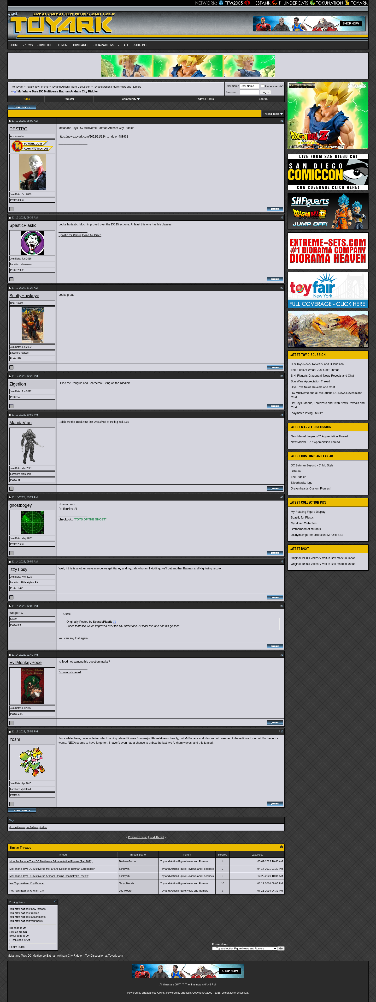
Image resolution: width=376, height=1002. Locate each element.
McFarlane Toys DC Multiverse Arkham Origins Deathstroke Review (48, 876)
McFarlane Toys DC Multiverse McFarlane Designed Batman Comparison (52, 868)
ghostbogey (20, 505)
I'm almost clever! (70, 672)
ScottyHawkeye (24, 295)
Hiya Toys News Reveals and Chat (313, 387)
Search (263, 98)
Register (69, 98)
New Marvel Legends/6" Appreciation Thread (319, 436)
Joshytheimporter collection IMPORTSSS (317, 535)
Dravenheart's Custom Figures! (311, 488)
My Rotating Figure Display (308, 511)
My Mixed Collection (304, 523)
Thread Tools (271, 113)
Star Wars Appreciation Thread (310, 381)
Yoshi (14, 739)
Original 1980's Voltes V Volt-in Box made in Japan (323, 558)
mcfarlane (32, 827)
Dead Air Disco (91, 235)
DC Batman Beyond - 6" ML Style (312, 465)
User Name (232, 86)
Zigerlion (17, 384)
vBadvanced (149, 992)
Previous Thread (137, 837)
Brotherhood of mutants (306, 529)
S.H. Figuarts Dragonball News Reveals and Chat (322, 375)
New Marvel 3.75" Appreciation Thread (315, 442)
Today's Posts (205, 98)
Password (231, 92)
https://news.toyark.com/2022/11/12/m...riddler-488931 (93, 136)
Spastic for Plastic (70, 235)
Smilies (13, 931)
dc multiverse (17, 827)
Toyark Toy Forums (37, 86)
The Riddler (298, 477)
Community (131, 98)
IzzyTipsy (18, 569)
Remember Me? (272, 86)
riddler (43, 827)
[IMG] (12, 935)
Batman (296, 471)
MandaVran (20, 422)
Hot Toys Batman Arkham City (26, 890)
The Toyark (16, 86)
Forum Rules (16, 946)
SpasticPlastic (22, 225)
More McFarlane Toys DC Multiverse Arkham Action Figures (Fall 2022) (50, 861)
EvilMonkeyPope (25, 662)
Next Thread (157, 837)
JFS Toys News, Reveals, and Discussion (317, 364)
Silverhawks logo (301, 482)
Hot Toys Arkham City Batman (26, 883)
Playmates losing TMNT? (307, 413)
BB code (14, 927)
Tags (11, 820)
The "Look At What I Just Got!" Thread (315, 370)
